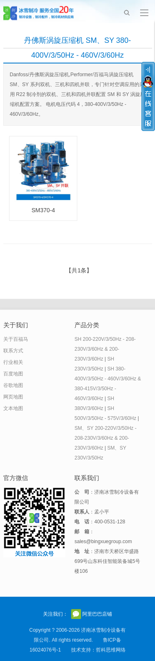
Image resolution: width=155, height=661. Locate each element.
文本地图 (13, 408)
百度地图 (13, 374)
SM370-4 (43, 210)
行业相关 (13, 362)
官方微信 (76, 614)
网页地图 (13, 397)
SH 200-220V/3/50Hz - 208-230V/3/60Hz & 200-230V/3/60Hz (105, 349)
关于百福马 (15, 339)
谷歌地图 (13, 385)
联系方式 (13, 351)
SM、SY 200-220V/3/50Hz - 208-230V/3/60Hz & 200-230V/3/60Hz (105, 438)
